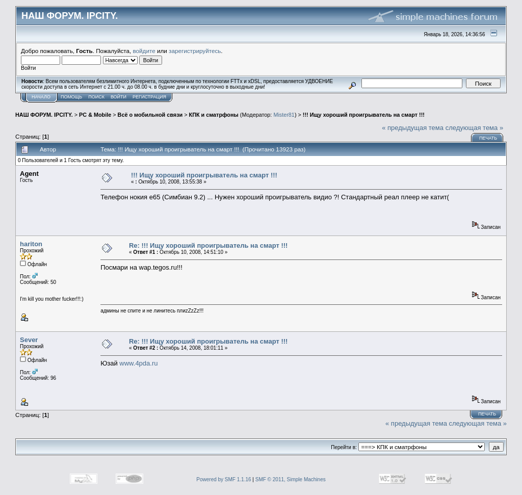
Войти (118, 96)
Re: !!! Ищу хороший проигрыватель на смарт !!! (208, 245)
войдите (144, 50)
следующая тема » (475, 128)
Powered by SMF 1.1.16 (223, 479)
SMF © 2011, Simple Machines (290, 479)
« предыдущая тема (412, 128)
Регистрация (149, 96)
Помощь (71, 96)
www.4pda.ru (138, 363)
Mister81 (284, 115)
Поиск (96, 96)
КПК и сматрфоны (214, 115)
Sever (29, 340)
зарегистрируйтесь (195, 50)
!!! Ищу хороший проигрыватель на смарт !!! (364, 115)
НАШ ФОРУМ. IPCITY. (44, 115)
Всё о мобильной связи (150, 115)
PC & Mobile (95, 115)
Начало (41, 96)
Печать (488, 138)
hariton (31, 244)
